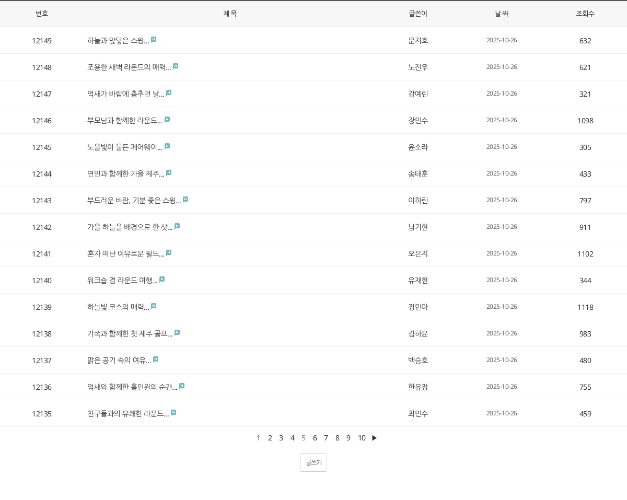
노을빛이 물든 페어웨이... (124, 147)
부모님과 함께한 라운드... (124, 120)
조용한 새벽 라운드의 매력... (129, 67)
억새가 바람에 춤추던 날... (126, 94)
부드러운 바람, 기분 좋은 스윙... (134, 200)
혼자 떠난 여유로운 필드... (126, 254)
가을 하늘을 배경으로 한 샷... (130, 227)
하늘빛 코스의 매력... (118, 307)
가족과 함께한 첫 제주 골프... (130, 334)
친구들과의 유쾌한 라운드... (128, 413)
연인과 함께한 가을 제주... (126, 174)
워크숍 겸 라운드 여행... (122, 280)
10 (361, 438)
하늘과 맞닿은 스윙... (118, 40)
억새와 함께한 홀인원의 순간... (132, 387)
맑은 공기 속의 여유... (119, 360)
